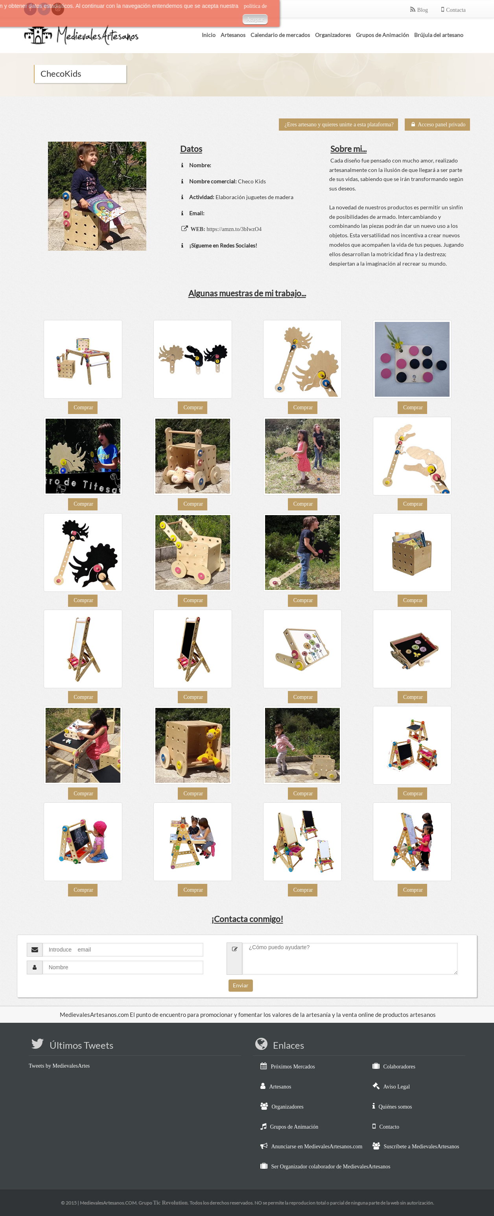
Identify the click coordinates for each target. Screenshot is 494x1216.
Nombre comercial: (213, 181)
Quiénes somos (395, 1107)
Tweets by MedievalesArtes (59, 1066)
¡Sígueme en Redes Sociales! (223, 245)
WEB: (197, 229)
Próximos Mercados (293, 1067)
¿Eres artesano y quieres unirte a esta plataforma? (339, 125)
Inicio (209, 34)
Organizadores (287, 1107)
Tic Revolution (170, 1203)
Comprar (83, 407)
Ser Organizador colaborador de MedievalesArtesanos (330, 1167)
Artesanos (280, 1087)
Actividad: (201, 197)
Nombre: (200, 165)
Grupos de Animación (294, 1127)
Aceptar (173, 19)
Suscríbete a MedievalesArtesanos (421, 1146)
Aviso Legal (396, 1087)
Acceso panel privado (437, 125)
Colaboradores (399, 1067)
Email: (197, 213)
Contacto (389, 1127)
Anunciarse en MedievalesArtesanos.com (316, 1146)
